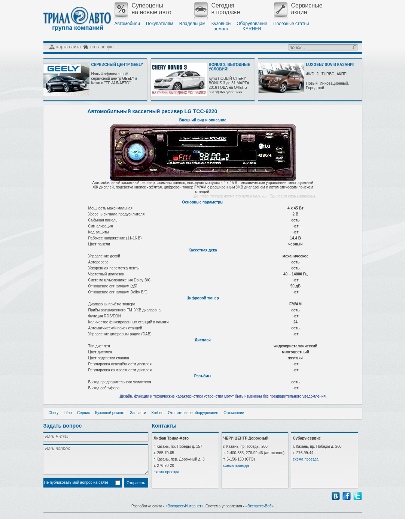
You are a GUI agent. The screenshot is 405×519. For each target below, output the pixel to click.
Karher (156, 413)
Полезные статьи (291, 23)
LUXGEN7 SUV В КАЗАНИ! (330, 65)
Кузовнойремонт (221, 26)
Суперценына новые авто (143, 9)
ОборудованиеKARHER (252, 26)
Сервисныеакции (298, 9)
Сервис (83, 413)
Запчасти (138, 413)
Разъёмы (202, 376)
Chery (54, 413)
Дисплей (203, 340)
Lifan (68, 413)
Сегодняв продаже (217, 9)
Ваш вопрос (95, 459)
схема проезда (166, 472)
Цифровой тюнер (202, 298)
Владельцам (192, 23)
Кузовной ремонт (110, 413)
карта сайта (69, 46)
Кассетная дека (203, 250)
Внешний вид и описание (202, 120)
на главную (101, 46)
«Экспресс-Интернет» (184, 506)
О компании (233, 413)
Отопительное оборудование (193, 413)
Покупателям (159, 23)
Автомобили (127, 23)
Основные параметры (202, 202)
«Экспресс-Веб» (260, 506)
